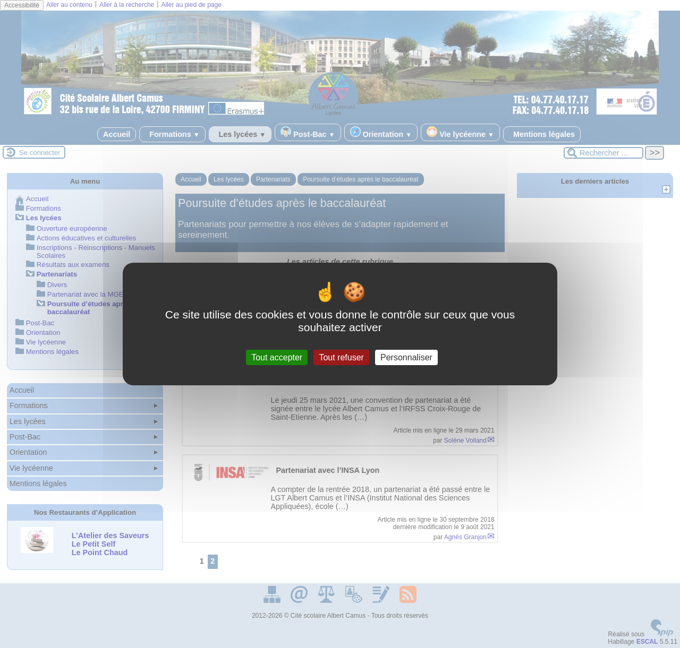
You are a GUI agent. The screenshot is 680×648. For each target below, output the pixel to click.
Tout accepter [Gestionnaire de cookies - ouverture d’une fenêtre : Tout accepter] (276, 357)
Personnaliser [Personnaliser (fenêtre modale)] (406, 357)
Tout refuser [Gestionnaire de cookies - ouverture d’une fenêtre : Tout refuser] (341, 357)
